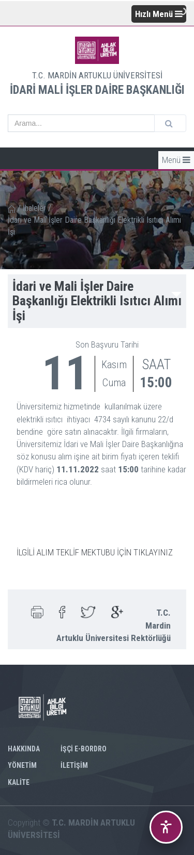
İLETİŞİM (74, 765)
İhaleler (34, 208)
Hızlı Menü (159, 14)
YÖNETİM (22, 765)
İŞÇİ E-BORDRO (84, 749)
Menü (176, 160)
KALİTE (18, 782)
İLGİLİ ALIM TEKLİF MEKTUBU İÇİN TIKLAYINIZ (95, 552)
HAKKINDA (24, 749)
